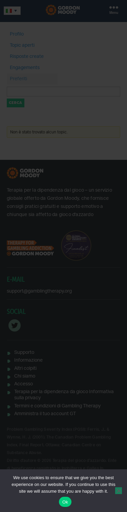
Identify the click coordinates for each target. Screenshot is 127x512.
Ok (65, 502)
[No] (118, 490)
